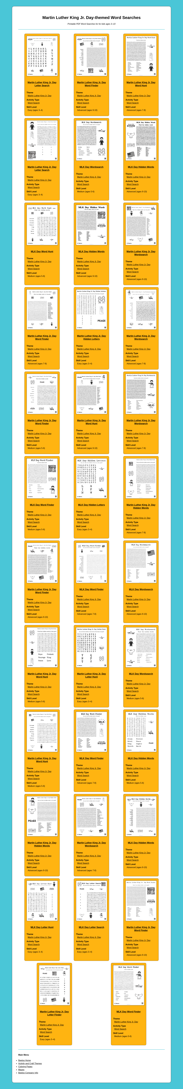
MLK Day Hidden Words (141, 167)
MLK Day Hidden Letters (91, 505)
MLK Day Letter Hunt (42, 927)
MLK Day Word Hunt (42, 251)
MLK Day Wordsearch (92, 167)
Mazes (21, 1070)
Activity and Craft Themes (30, 1063)
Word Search (34, 103)
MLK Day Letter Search (91, 927)
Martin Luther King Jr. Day (39, 96)
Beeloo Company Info (28, 1073)
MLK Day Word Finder (42, 505)
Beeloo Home (24, 1060)
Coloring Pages (25, 1067)
